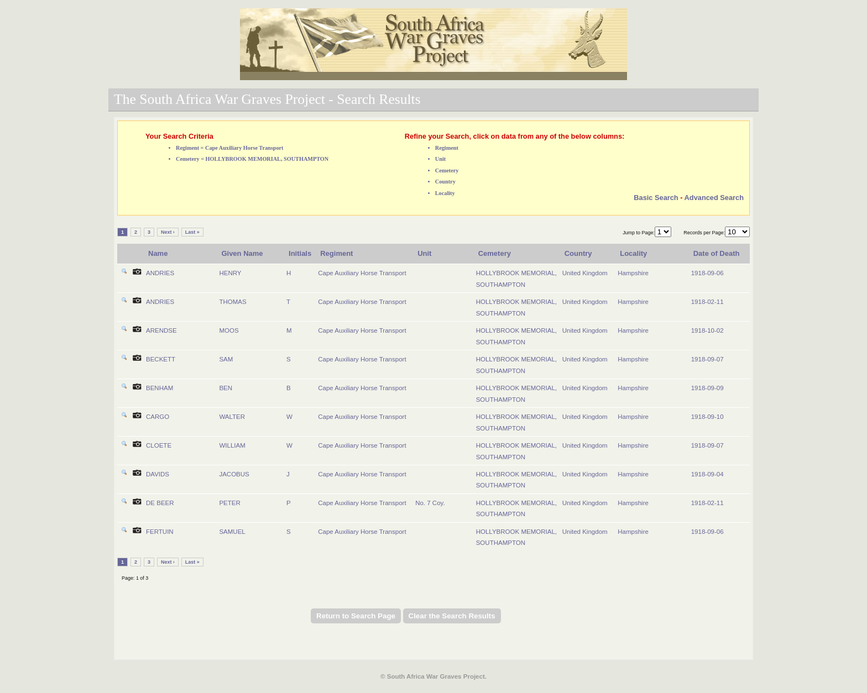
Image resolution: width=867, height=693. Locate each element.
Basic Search (656, 197)
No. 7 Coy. (430, 503)
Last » (192, 232)
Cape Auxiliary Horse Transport (362, 273)
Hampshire (633, 273)
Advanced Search (714, 197)
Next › (168, 232)
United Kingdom (585, 273)
